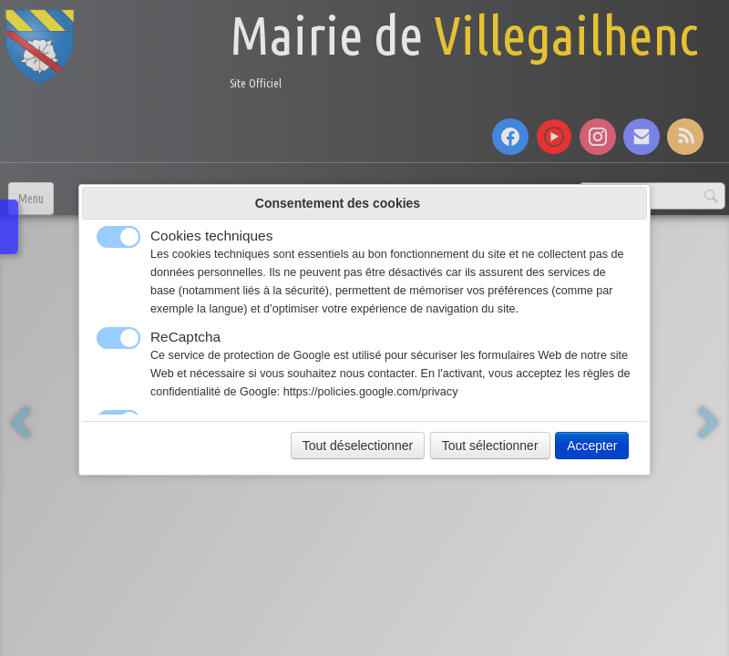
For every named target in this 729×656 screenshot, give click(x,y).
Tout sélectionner (490, 445)
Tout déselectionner (358, 445)
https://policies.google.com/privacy (370, 391)
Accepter (592, 445)
